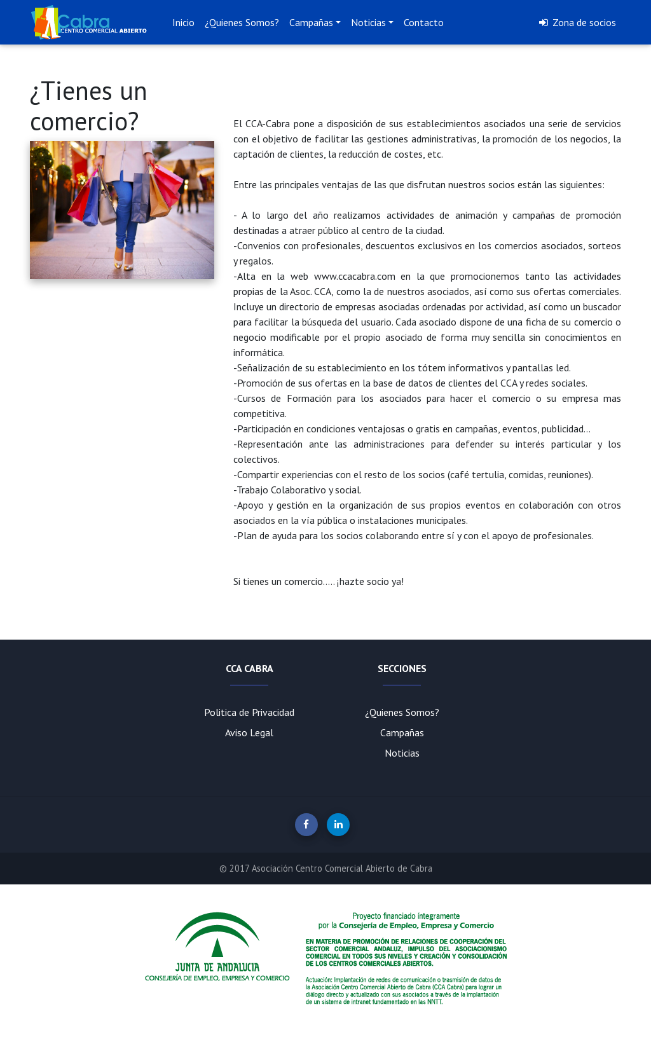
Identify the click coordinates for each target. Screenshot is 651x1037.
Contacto (424, 22)
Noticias (368, 22)
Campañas (311, 22)
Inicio (183, 22)
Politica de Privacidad (249, 712)
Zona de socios (576, 22)
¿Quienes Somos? (242, 22)
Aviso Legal (249, 732)
